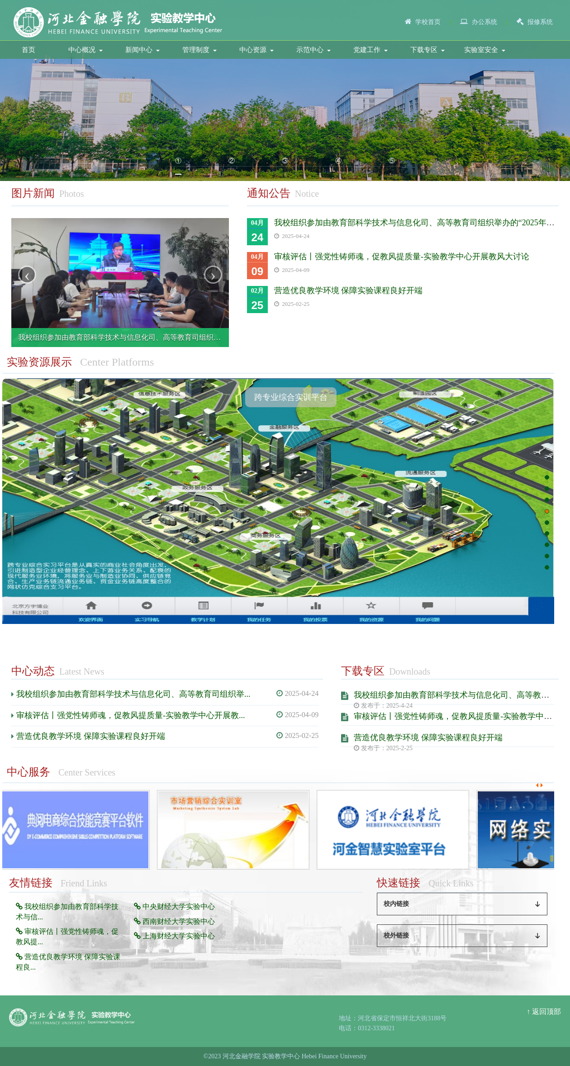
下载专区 (363, 671)
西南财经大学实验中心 (174, 921)
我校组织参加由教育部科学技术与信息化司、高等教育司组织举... (133, 694)
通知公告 (268, 193)
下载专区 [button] (427, 49)
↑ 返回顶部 (544, 1011)
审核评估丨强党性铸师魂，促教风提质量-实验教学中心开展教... (130, 715)
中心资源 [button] (256, 49)
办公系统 (484, 22)
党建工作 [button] (370, 49)
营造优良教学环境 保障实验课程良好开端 (348, 290)
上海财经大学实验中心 (174, 936)
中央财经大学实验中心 (174, 906)
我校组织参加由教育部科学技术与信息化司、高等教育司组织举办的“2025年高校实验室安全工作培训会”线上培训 (198, 337)
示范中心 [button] (313, 49)
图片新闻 (33, 193)
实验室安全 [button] (484, 49)
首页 (28, 49)
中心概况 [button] (85, 49)
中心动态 (33, 671)
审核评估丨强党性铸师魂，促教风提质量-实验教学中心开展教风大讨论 (401, 256)
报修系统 (540, 22)
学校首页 (428, 22)
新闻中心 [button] (142, 49)
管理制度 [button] (199, 49)
